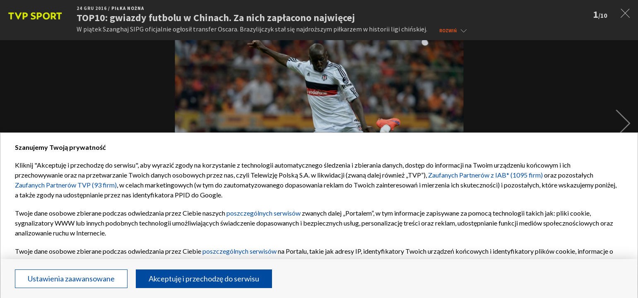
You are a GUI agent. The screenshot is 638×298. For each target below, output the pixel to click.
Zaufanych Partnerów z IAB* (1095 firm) (485, 175)
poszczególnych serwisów (263, 213)
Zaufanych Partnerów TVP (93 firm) (66, 185)
